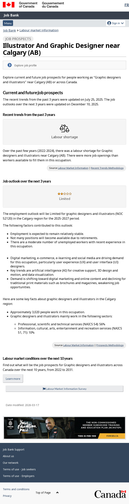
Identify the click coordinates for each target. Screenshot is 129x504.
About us (8, 456)
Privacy (7, 496)
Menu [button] (8, 23)
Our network (10, 462)
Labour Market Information (73, 168)
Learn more (13, 378)
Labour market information (38, 30)
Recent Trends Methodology (107, 168)
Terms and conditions (16, 489)
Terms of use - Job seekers (19, 469)
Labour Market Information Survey (64, 388)
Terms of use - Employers (18, 476)
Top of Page (47, 492)
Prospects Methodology (110, 345)
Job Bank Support (13, 449)
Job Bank (11, 15)
